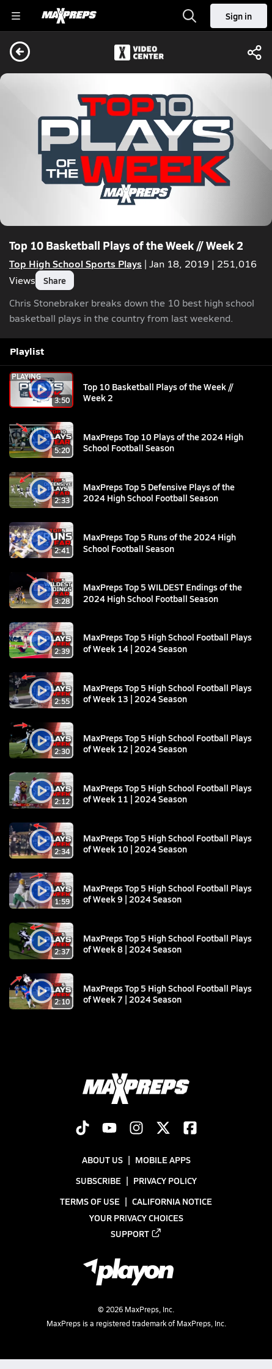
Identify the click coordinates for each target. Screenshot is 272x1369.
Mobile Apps (163, 1159)
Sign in (239, 16)
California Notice (172, 1201)
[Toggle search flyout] (189, 16)
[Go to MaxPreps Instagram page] (136, 1129)
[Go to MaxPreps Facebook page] (190, 1129)
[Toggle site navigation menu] (16, 16)
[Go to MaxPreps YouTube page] (109, 1129)
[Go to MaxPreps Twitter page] (163, 1129)
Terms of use (90, 1201)
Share (54, 280)
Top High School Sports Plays (75, 263)
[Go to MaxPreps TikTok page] (82, 1129)
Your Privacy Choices (136, 1217)
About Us (102, 1159)
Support (136, 1233)
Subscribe (98, 1180)
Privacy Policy (165, 1180)
